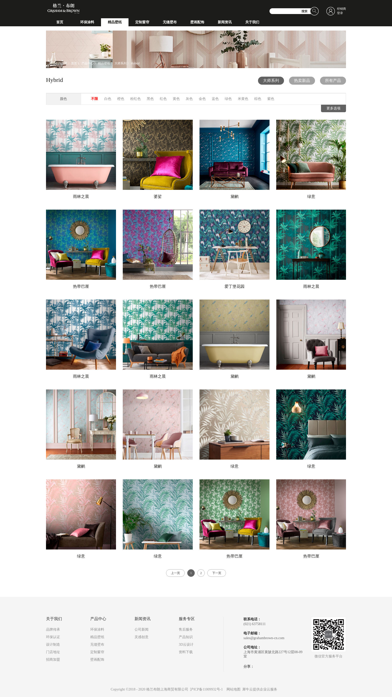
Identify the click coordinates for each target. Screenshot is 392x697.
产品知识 (186, 637)
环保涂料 (97, 629)
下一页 (216, 573)
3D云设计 (186, 644)
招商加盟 (53, 659)
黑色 (150, 99)
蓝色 (215, 99)
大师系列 (120, 63)
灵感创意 (141, 637)
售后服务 (186, 629)
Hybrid (135, 63)
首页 (59, 22)
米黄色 (243, 99)
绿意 (311, 196)
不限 (94, 99)
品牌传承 (53, 629)
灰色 (189, 99)
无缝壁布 (97, 644)
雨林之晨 (81, 196)
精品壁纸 (104, 63)
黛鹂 (234, 196)
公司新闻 (141, 629)
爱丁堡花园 (234, 286)
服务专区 (187, 619)
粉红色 (135, 99)
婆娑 (158, 196)
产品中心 (88, 63)
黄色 (176, 99)
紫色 (270, 99)
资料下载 (186, 652)
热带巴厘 (81, 286)
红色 (163, 99)
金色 (202, 99)
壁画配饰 (97, 659)
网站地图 (232, 689)
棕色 (257, 99)
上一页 (175, 573)
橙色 (120, 99)
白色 (107, 99)
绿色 (228, 99)
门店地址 (53, 652)
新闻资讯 (142, 619)
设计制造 (53, 644)
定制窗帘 (97, 652)
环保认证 (53, 637)
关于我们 (54, 619)
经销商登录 (341, 11)
